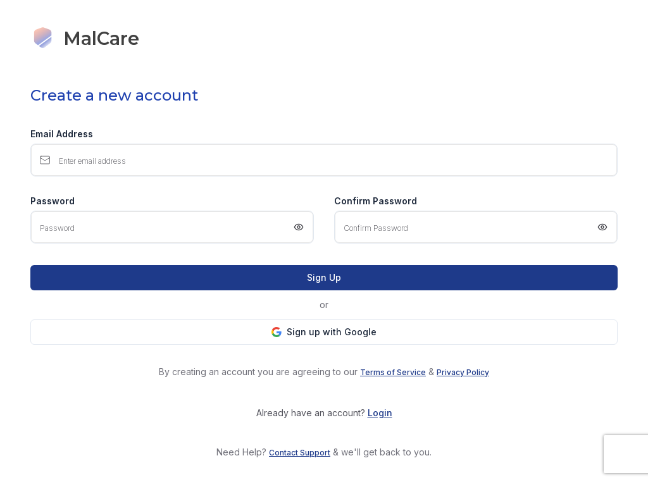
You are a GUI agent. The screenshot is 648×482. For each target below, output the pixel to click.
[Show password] (298, 227)
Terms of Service (393, 372)
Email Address (61, 134)
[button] (324, 332)
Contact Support (299, 452)
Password (52, 201)
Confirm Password (375, 201)
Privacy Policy (463, 372)
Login (380, 412)
